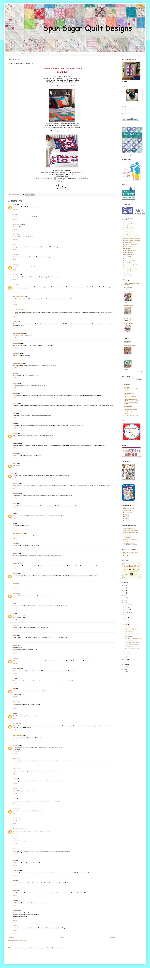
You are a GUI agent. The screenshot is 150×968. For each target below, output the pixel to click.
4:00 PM (15, 763)
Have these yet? (128, 631)
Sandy (14, 901)
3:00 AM (15, 418)
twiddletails (127, 359)
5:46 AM (15, 438)
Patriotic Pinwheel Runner (129, 250)
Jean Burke (15, 573)
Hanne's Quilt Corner (129, 346)
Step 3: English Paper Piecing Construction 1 (130, 533)
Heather (15, 849)
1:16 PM (14, 718)
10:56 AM (15, 855)
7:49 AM (15, 518)
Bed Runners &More (70, 86)
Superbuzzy (126, 519)
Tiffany (14, 702)
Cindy (14, 625)
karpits (14, 799)
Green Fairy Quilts (128, 319)
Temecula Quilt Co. (129, 292)
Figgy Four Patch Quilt (128, 242)
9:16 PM (14, 279)
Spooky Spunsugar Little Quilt (131, 265)
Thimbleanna (127, 341)
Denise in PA (16, 553)
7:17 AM (15, 498)
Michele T (15, 759)
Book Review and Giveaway (132, 648)
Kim (14, 215)
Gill (13, 613)
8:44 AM (15, 538)
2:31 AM (15, 408)
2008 (125, 664)
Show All (140, 371)
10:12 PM (15, 358)
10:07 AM (15, 598)
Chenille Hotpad (127, 232)
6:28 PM (15, 813)
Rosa (14, 523)
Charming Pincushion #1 (129, 230)
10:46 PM (15, 388)
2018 (125, 588)
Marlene (15, 393)
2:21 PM (15, 753)
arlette (14, 543)
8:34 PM (15, 209)
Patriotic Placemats (128, 253)
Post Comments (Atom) (20, 940)
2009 (125, 662)
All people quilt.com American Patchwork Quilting (131, 553)
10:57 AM (15, 640)
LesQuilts (15, 645)
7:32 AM (15, 508)
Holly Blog (126, 414)
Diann (14, 881)
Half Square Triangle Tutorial (130, 244)
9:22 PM (15, 291)
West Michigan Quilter (18, 533)
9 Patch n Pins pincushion (129, 222)
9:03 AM (15, 548)
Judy (14, 423)
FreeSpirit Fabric (128, 407)
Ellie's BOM (126, 517)
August (127, 615)
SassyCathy (16, 911)
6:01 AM (15, 458)
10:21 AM (15, 620)
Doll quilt (125, 556)
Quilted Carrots (127, 257)
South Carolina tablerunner (130, 263)
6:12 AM (15, 468)
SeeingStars (16, 493)
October (127, 610)
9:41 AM (15, 578)
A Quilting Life (128, 288)
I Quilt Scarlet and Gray (19, 829)
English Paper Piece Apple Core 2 (131, 238)
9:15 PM (14, 269)
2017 (125, 590)
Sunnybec (15, 403)
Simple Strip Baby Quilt (129, 261)
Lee (13, 473)
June (126, 620)
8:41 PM (15, 219)
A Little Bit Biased (128, 305)
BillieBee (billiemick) (17, 735)
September (128, 612)
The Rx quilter (16, 870)
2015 (125, 595)
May (126, 622)
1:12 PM (14, 708)
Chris (14, 255)
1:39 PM (14, 730)
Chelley (14, 205)
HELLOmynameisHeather (130, 399)
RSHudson (15, 593)
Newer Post (11, 937)
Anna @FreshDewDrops (19, 310)
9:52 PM (15, 348)
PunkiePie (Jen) (16, 563)
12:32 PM (15, 673)
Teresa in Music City (18, 363)
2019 (125, 585)
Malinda (15, 890)
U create (126, 337)
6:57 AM (15, 488)
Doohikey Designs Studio (130, 409)
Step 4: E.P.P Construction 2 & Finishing (131, 540)
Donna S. (15, 819)
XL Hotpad (126, 273)
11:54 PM (15, 398)
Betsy (14, 245)
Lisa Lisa (15, 235)
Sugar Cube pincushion (129, 267)
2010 (125, 659)
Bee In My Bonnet (128, 323)
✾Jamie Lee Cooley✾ (18, 225)
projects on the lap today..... (131, 629)
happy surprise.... (129, 636)
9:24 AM (15, 895)
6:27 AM (15, 478)
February (127, 651)
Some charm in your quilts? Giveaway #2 (131, 645)
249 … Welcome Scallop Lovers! (131, 415)
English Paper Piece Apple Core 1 (131, 236)
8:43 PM (15, 229)
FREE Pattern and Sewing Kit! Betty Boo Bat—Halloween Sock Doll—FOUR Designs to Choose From (132, 402)
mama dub (15, 285)
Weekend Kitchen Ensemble (130, 269)
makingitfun (127, 387)
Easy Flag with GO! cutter (129, 234)
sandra (14, 860)
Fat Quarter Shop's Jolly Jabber (131, 283)
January (127, 654)
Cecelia (14, 926)
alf (13, 513)
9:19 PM (14, 823)
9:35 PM (15, 833)
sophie (14, 839)
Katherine (15, 769)
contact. (56, 54)
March (127, 627)
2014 (125, 598)
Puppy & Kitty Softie (128, 255)
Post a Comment (15, 934)
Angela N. (15, 321)
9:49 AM (15, 588)
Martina (15, 453)
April (126, 625)
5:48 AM (15, 448)
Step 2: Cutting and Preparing (130, 531)
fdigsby (14, 689)
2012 (125, 603)
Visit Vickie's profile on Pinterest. (130, 109)
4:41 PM (15, 783)
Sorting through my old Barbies (132, 634)
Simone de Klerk (17, 668)
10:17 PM (15, 378)
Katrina (14, 463)
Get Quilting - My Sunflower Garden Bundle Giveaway (131, 395)
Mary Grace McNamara (18, 296)
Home (8, 54)
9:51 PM (14, 338)
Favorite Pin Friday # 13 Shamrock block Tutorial (132, 641)
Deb (14, 714)
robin (14, 373)
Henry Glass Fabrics (129, 393)
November (127, 607)
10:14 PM (15, 368)
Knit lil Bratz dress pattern (129, 246)
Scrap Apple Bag (127, 259)
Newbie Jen (15, 383)
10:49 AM (15, 630)
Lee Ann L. (15, 724)
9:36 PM (15, 328)
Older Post (112, 937)
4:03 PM (15, 773)
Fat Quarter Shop (127, 513)
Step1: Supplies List (128, 529)
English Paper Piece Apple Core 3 (131, 240)
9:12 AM (15, 558)
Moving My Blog (128, 411)
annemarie (15, 809)
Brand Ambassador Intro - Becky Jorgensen (131, 389)
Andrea (14, 635)
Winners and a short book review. (133, 638)
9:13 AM (15, 568)
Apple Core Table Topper (129, 224)
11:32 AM (15, 663)
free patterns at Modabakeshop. (23, 54)
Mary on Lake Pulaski (18, 333)
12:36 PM (15, 683)
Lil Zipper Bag (126, 248)
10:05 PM (15, 930)
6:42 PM (15, 920)
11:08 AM (15, 653)
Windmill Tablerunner (129, 271)
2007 (125, 667)
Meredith (15, 583)
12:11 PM (15, 865)
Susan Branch (126, 521)
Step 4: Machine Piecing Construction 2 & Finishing (130, 544)
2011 (125, 657)
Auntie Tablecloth (128, 226)
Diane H (15, 503)
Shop (49, 54)
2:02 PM (15, 740)
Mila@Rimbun (16, 353)
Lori (14, 603)
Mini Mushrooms (127, 510)
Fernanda (15, 433)
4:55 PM (15, 793)
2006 (125, 669)
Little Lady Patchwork (128, 508)
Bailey (14, 265)
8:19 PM (14, 885)
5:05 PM (15, 803)
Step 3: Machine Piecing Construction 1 (129, 536)
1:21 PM (14, 905)
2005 (125, 672)
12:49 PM (15, 696)
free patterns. (40, 54)
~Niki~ (14, 413)
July (126, 617)
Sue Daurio (15, 483)
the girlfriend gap (17, 343)
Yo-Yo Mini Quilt (127, 275)
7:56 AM (15, 528)
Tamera (14, 779)
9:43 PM (15, 843)
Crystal (14, 658)
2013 (125, 600)
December (127, 605)
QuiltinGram (16, 745)
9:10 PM (14, 249)
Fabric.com (126, 515)
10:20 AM (15, 608)
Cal (13, 679)
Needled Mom (16, 275)
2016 (125, 593)
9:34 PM (15, 304)
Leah (14, 789)
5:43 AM (15, 428)
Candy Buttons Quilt (128, 228)
